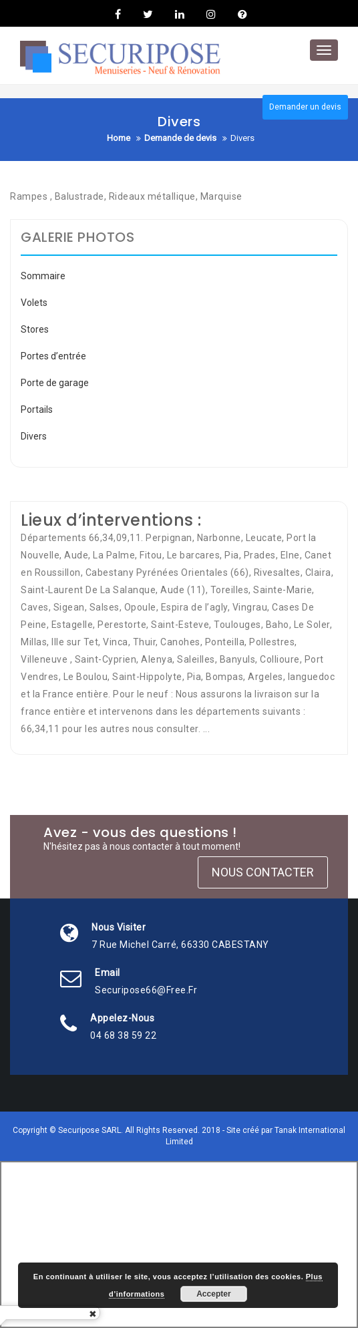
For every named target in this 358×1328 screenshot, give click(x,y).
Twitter (148, 14)
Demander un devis (305, 107)
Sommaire (43, 276)
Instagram (211, 14)
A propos (240, 14)
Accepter (213, 1294)
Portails (37, 409)
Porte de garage (55, 382)
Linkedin (179, 14)
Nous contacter (263, 872)
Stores (35, 329)
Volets (34, 302)
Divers (34, 436)
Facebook (118, 14)
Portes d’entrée (53, 356)
